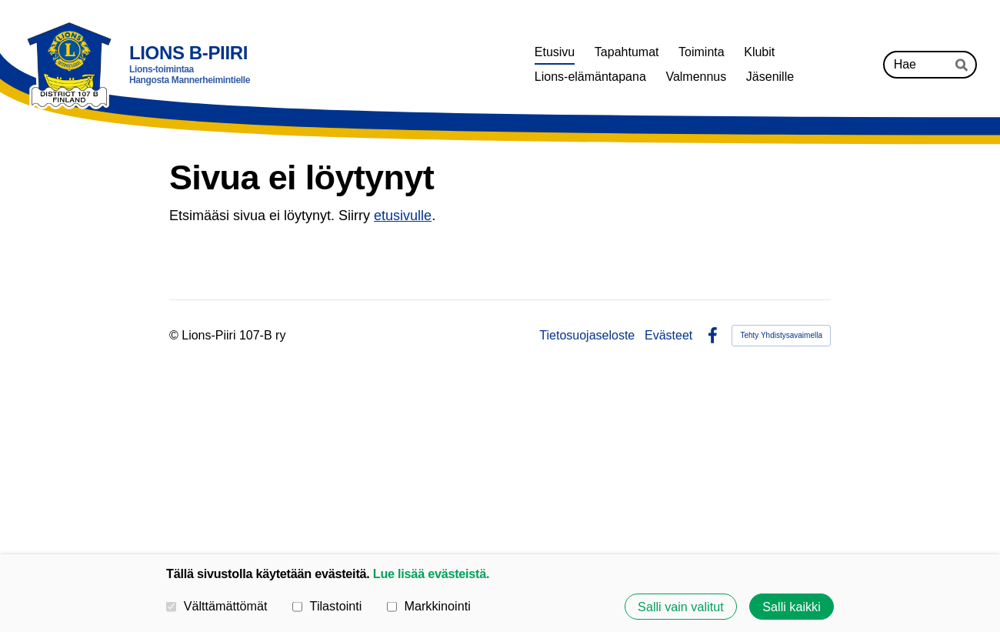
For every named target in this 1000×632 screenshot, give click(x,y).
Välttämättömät (217, 606)
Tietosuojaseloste (587, 335)
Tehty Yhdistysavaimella (781, 335)
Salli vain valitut (681, 607)
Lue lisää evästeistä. (431, 573)
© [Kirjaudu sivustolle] (175, 335)
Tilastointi (327, 606)
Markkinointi (429, 606)
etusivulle (403, 215)
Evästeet (668, 335)
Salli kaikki (791, 607)
